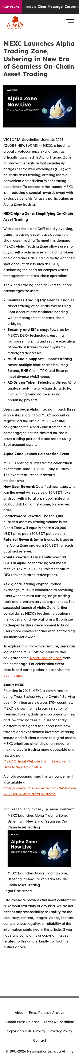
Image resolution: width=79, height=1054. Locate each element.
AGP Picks (11, 7)
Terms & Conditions (59, 1022)
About (20, 1013)
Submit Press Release (22, 1022)
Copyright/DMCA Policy (26, 1031)
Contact (39, 1040)
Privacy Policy (61, 1031)
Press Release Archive (46, 1013)
